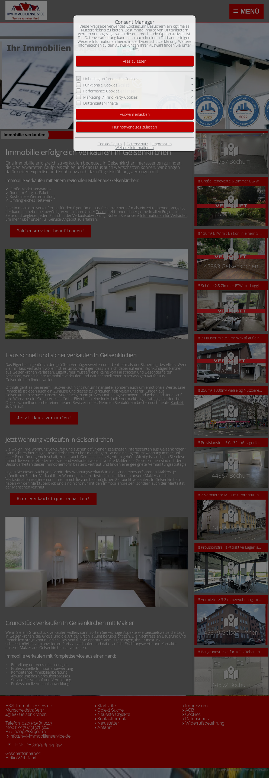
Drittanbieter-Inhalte (100, 103)
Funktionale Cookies (100, 85)
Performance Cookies (101, 91)
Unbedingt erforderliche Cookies (110, 78)
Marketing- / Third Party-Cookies (110, 96)
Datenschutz (137, 143)
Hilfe (134, 49)
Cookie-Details (110, 143)
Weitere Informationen (135, 147)
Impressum (162, 143)
